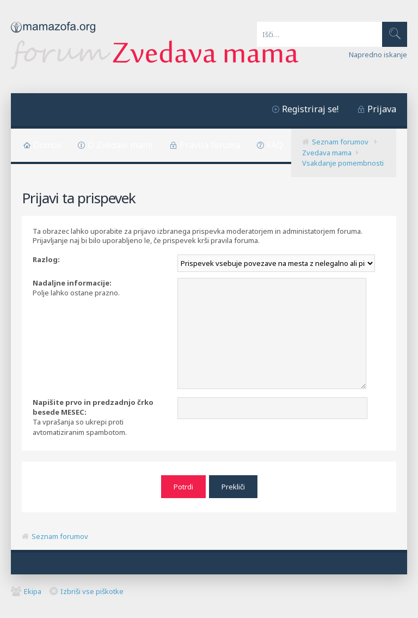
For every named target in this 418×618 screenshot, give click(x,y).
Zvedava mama (327, 152)
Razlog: (46, 259)
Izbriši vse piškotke (92, 591)
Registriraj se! (310, 109)
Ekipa (32, 591)
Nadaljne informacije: (72, 283)
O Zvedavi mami (120, 145)
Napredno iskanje (378, 54)
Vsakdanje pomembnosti (343, 163)
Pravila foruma (210, 145)
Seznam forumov (340, 142)
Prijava (381, 109)
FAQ (275, 145)
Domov (47, 145)
